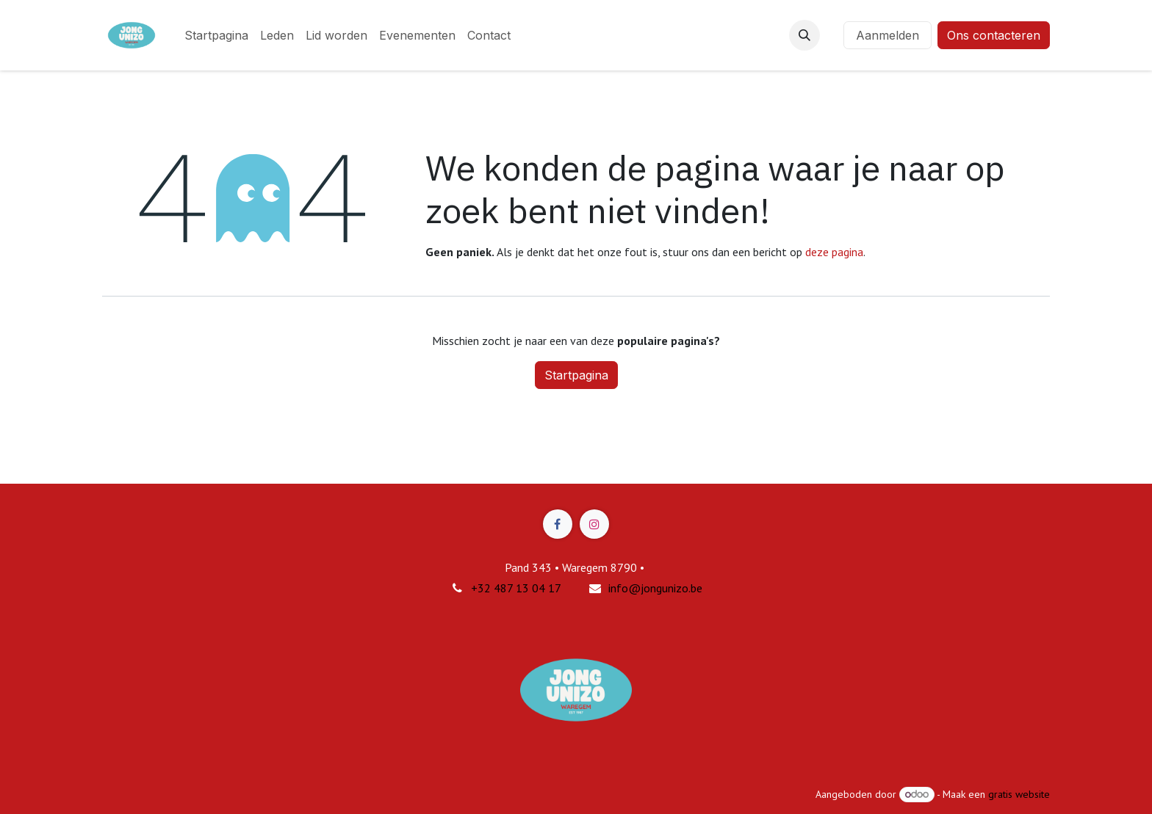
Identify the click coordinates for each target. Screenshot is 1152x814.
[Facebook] (557, 524)
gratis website (1019, 794)
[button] (804, 35)
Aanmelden (887, 35)
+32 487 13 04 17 (516, 588)
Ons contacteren (993, 35)
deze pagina (834, 251)
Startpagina (576, 375)
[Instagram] (594, 524)
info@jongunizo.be (655, 588)
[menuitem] (216, 35)
